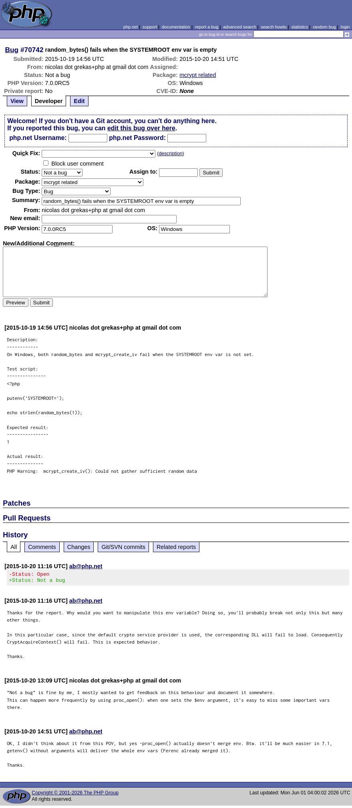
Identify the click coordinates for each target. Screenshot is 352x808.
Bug (12, 50)
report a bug (206, 26)
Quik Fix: (26, 153)
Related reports (176, 547)
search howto (273, 26)
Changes (79, 547)
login (345, 26)
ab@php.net (86, 566)
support (150, 26)
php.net (130, 26)
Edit (79, 101)
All (13, 547)
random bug (324, 26)
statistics (300, 26)
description (170, 153)
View (17, 101)
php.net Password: (137, 137)
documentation (176, 26)
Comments (42, 547)
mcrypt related (197, 75)
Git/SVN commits (123, 547)
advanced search (239, 26)
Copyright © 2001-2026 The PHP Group (75, 795)
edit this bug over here (141, 128)
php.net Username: (37, 137)
